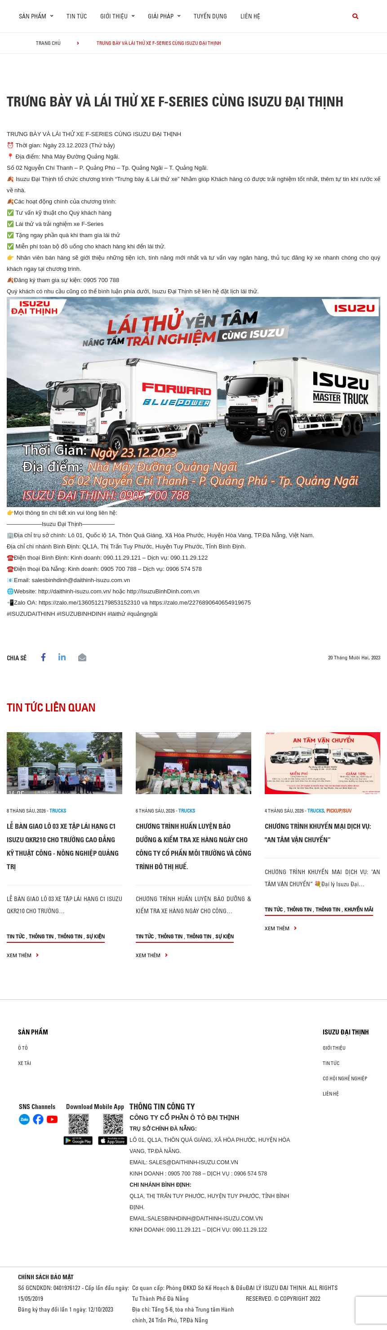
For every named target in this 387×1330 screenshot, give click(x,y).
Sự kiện (95, 936)
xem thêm (23, 955)
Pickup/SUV (338, 811)
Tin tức (77, 16)
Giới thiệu (334, 1048)
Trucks (57, 811)
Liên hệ (250, 16)
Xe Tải (24, 1063)
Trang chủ (48, 43)
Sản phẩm (33, 1032)
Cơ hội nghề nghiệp (345, 1078)
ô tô (23, 1048)
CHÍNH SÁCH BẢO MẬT (46, 1277)
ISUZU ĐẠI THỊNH (346, 1032)
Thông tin (41, 936)
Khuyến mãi (358, 909)
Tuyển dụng (210, 16)
